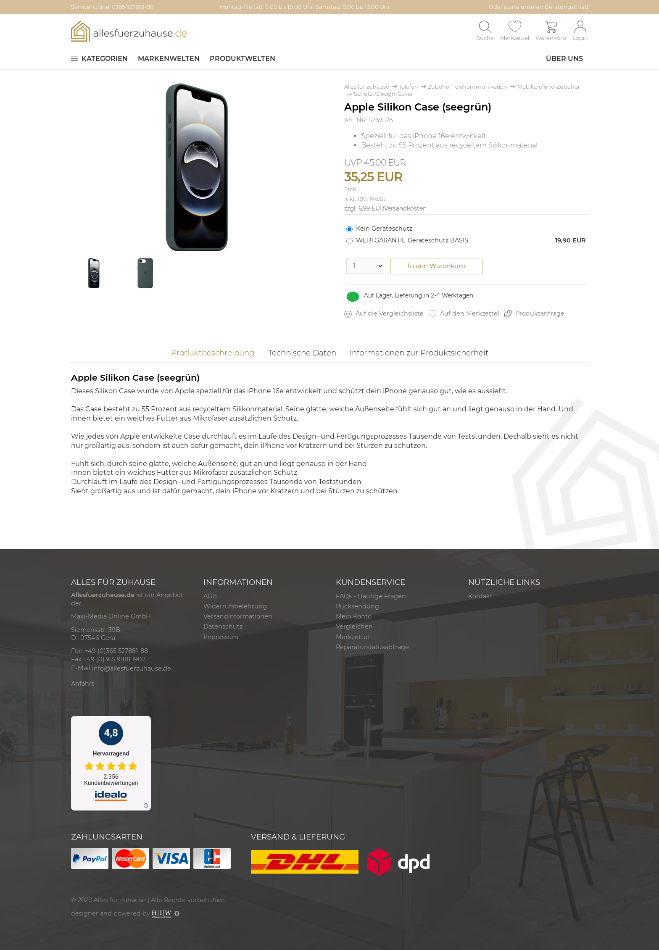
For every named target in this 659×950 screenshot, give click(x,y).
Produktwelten (242, 59)
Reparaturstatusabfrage (372, 647)
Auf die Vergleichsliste (384, 314)
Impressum (220, 637)
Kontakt (480, 596)
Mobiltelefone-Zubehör (548, 87)
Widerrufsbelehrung (235, 606)
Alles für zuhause (366, 87)
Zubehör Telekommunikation (467, 87)
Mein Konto (354, 616)
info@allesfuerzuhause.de (131, 668)
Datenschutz (223, 626)
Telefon (408, 87)
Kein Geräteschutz (384, 228)
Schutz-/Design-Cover (383, 94)
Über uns (564, 59)
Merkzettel (352, 637)
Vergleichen (354, 626)
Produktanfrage (534, 314)
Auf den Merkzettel (464, 314)
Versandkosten (405, 208)
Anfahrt (82, 683)
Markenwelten (169, 59)
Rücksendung (357, 606)
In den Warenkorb (436, 266)
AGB (210, 596)
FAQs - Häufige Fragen (371, 596)
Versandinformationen (237, 616)
